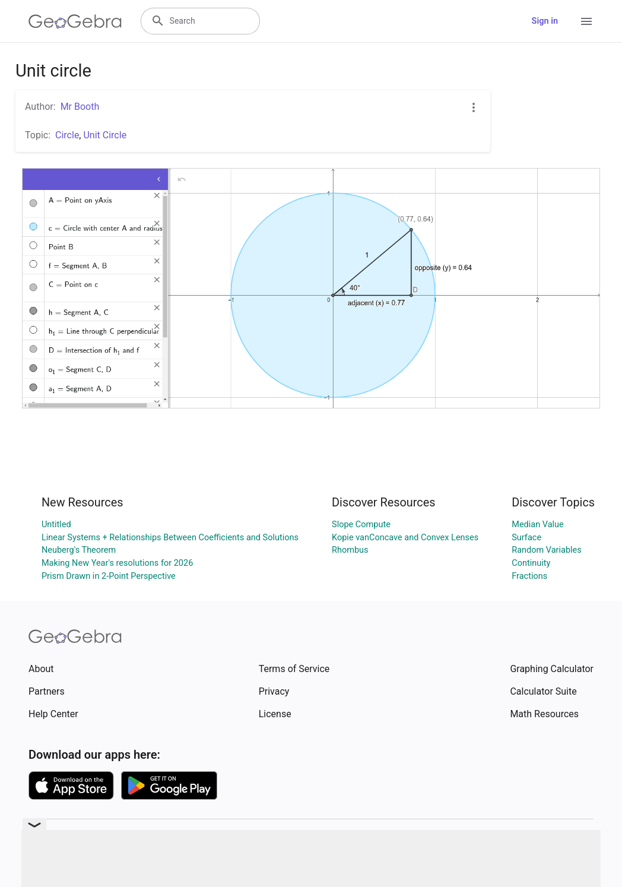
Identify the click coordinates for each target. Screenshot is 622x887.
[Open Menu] (586, 21)
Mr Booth (80, 106)
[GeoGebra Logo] (75, 21)
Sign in (545, 21)
